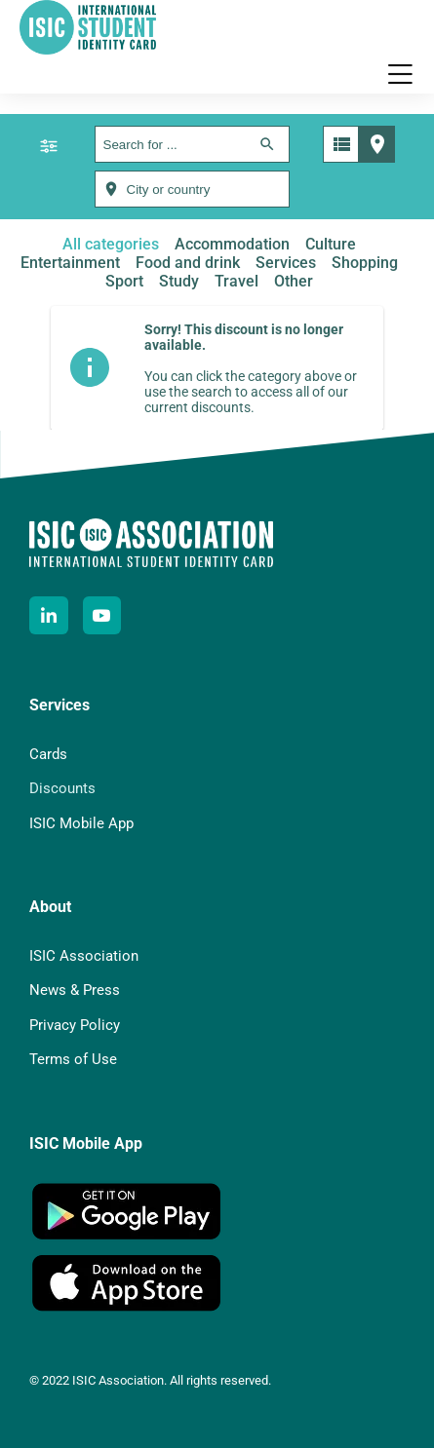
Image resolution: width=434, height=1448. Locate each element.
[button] (399, 74)
